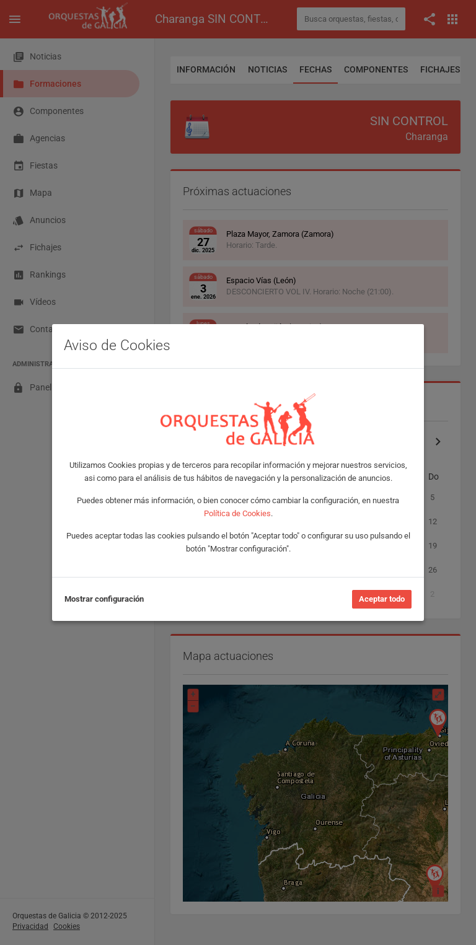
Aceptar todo (382, 599)
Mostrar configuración (104, 599)
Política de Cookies (237, 513)
